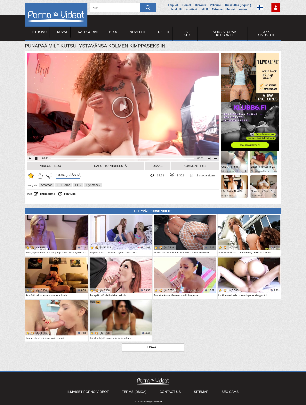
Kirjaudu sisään (275, 7)
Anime (243, 9)
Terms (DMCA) (134, 392)
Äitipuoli (173, 5)
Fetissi (230, 9)
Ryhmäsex (93, 185)
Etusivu (39, 32)
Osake (158, 165)
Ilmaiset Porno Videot (88, 392)
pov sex (70, 193)
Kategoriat (88, 32)
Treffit (163, 32)
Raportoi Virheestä (110, 165)
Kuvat (62, 32)
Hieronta (200, 5)
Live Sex (187, 33)
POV (78, 185)
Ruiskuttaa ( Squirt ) (238, 5)
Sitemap (201, 392)
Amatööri (46, 185)
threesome (47, 193)
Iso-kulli (176, 9)
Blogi (114, 32)
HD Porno (63, 185)
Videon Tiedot (51, 165)
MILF (205, 9)
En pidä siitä (48, 176)
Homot (186, 5)
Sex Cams (230, 392)
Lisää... (153, 347)
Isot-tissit (191, 9)
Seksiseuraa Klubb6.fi (224, 33)
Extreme (217, 9)
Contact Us (170, 392)
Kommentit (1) (194, 165)
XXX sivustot (266, 33)
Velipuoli (215, 5)
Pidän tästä (40, 176)
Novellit (138, 32)
